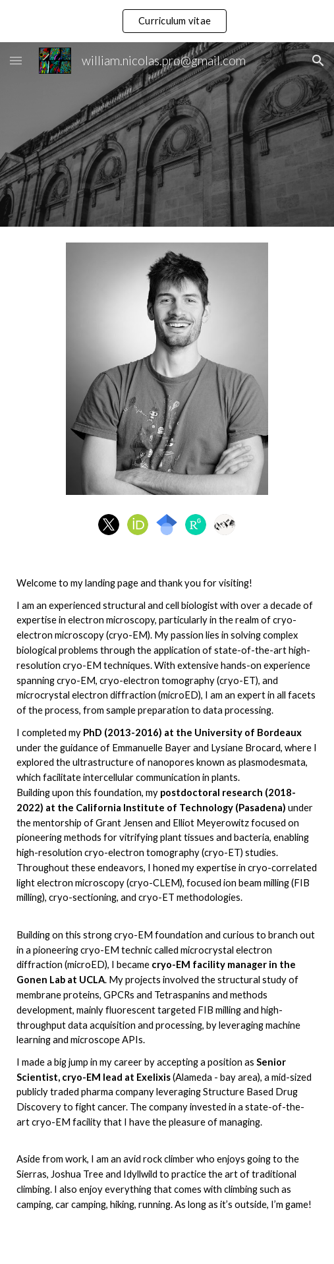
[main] (166, 909)
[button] (16, 60)
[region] (167, 21)
